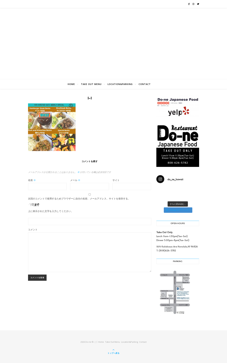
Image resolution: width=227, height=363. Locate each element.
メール (75, 180)
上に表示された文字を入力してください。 (50, 211)
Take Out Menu (91, 84)
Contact (145, 84)
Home (71, 84)
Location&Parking (120, 84)
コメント (33, 229)
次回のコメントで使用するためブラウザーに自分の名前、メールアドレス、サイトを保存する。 (79, 198)
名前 (32, 180)
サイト (116, 180)
